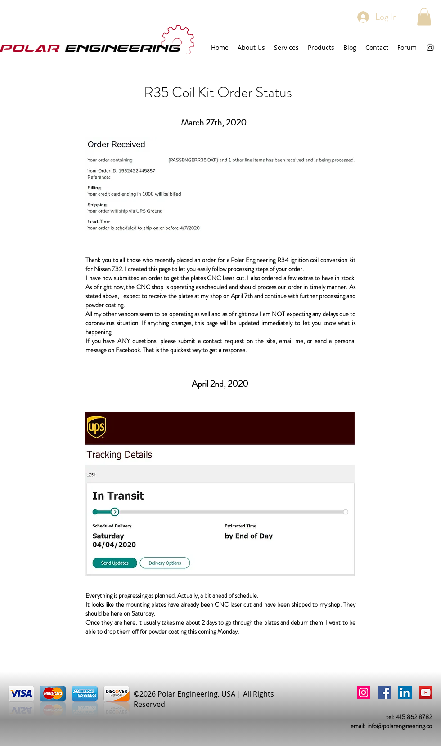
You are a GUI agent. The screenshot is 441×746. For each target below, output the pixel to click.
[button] (424, 16)
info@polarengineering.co (399, 725)
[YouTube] (425, 692)
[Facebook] (384, 692)
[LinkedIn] (405, 692)
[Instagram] (363, 692)
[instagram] (430, 47)
